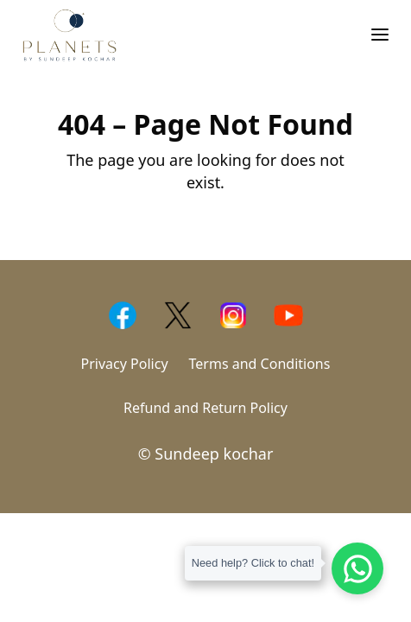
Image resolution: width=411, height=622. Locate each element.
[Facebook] (122, 315)
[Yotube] (288, 315)
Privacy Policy (124, 363)
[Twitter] (178, 315)
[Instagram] (233, 315)
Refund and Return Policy (205, 407)
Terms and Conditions (260, 363)
